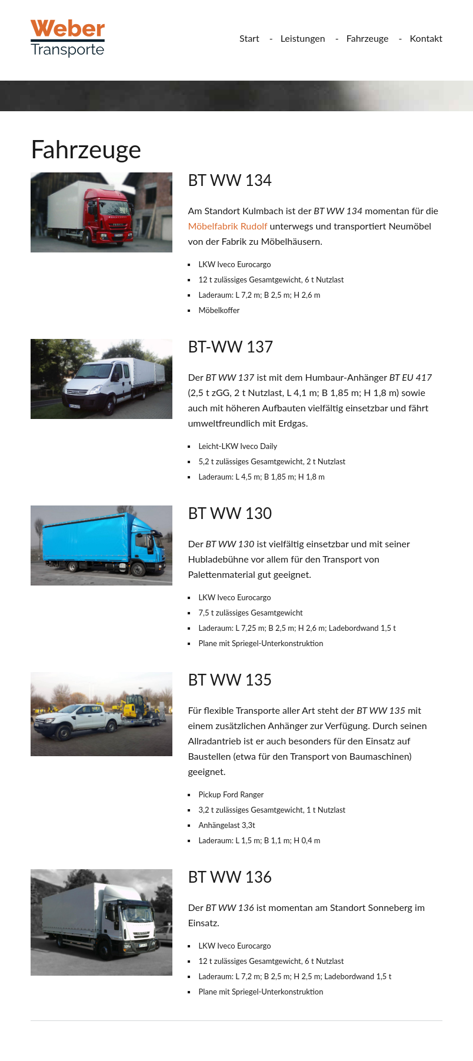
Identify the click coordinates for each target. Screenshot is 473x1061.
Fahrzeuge (368, 38)
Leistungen (303, 38)
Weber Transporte (76, 38)
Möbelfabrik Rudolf (227, 225)
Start (249, 38)
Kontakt (426, 38)
